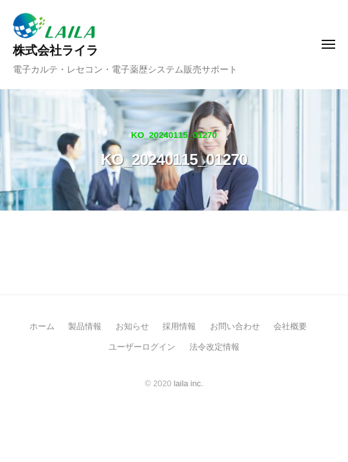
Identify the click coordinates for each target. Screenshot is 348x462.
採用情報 (179, 326)
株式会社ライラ (55, 50)
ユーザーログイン (142, 347)
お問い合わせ (235, 326)
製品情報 (84, 326)
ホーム (42, 326)
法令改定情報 (214, 347)
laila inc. (188, 383)
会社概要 (290, 326)
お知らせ (132, 326)
